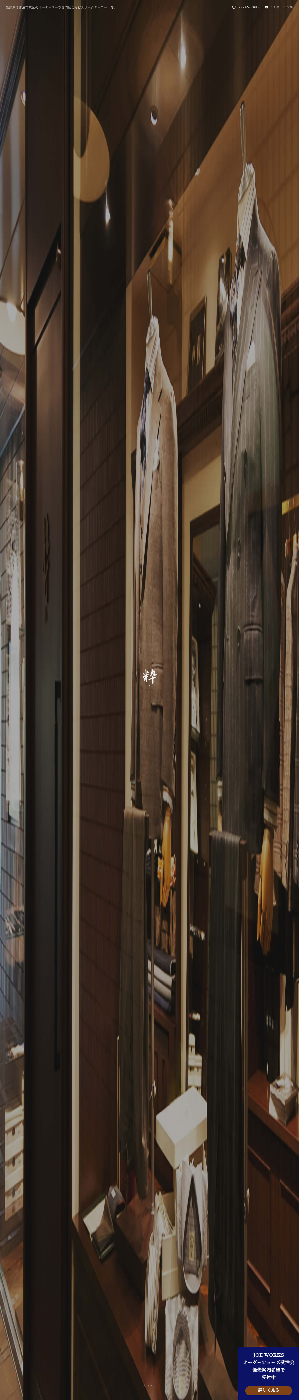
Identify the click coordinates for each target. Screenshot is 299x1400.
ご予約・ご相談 (277, 8)
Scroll (149, 1385)
